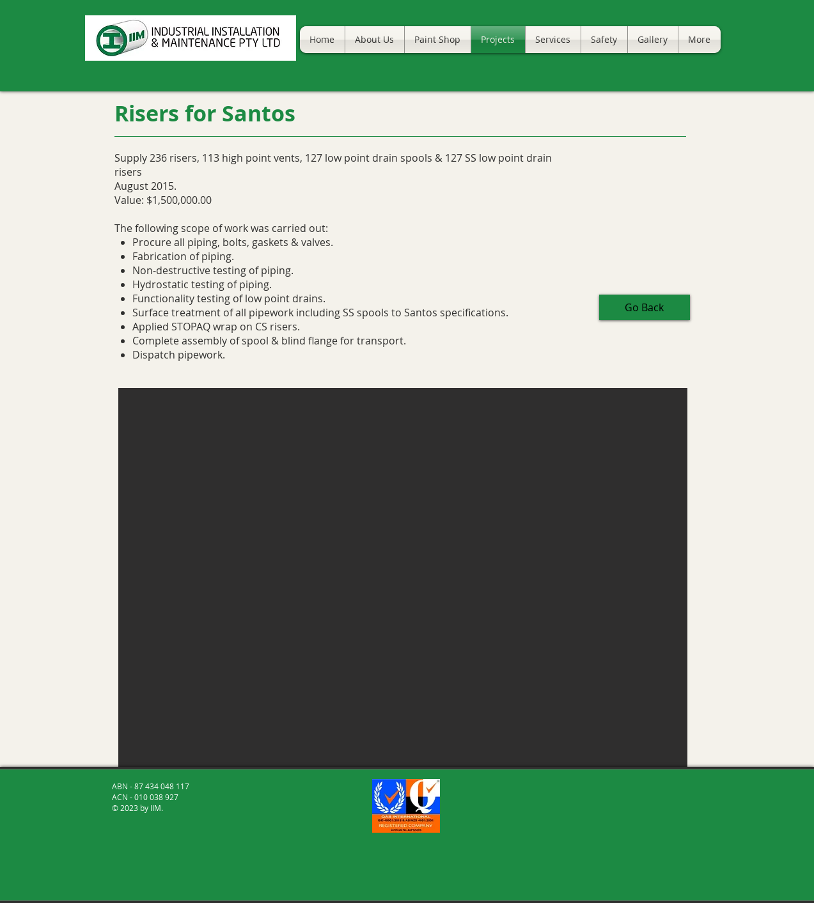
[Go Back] (644, 307)
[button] (402, 577)
